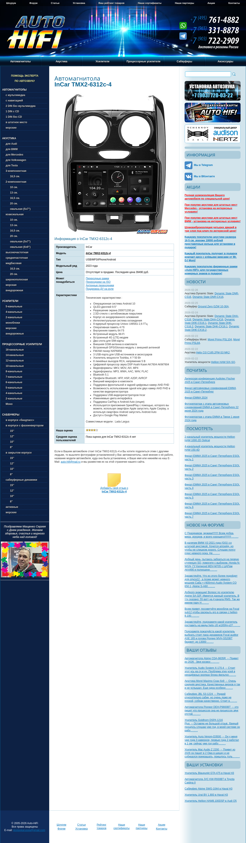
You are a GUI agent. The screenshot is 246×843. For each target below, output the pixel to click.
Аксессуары (225, 61)
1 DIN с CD (12, 111)
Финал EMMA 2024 (196, 397)
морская (11, 285)
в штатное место (16, 122)
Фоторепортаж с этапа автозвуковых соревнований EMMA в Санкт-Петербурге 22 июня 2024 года (212, 407)
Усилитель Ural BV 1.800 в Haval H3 (206, 794)
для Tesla (12, 165)
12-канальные (15, 360)
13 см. (12, 192)
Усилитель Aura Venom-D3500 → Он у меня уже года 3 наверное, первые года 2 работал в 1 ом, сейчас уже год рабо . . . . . (212, 740)
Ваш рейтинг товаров (111, 3)
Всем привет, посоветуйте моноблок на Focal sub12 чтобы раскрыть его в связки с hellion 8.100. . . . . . (212, 612)
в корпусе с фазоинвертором (25, 425)
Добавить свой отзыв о (114, 490)
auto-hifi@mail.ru (71, 461)
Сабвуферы (184, 61)
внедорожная (14, 290)
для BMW (12, 149)
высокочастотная (17, 252)
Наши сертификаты (150, 3)
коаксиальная (15, 214)
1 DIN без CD (14, 116)
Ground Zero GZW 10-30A (213, 306)
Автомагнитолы (20, 61)
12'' (10, 436)
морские (11, 127)
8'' (9, 447)
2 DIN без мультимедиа (20, 106)
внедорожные (15, 333)
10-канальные (15, 366)
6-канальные (14, 382)
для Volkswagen (16, 160)
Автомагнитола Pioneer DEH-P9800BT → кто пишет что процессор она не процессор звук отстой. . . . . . (212, 710)
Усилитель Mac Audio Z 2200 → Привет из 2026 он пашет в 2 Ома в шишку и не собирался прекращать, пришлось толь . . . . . (212, 753)
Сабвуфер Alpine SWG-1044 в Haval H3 (208, 788)
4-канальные (14, 311)
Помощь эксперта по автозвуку (25, 78)
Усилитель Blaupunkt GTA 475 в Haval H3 (209, 773)
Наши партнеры (184, 3)
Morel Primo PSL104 (220, 339)
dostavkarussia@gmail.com (29, 830)
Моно (9, 404)
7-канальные (14, 376)
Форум (33, 3)
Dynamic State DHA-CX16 (208, 319)
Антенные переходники (100, 285)
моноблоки (13, 322)
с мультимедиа (15, 95)
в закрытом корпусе (19, 452)
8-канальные (14, 371)
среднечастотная (17, 257)
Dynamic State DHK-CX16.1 (211, 326)
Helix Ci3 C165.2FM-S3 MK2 (213, 352)
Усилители (102, 61)
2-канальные (14, 317)
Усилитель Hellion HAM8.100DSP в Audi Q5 (211, 800)
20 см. (12, 203)
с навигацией (14, 100)
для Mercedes (14, 154)
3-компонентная (16, 170)
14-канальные (15, 355)
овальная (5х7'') (18, 208)
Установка (79, 3)
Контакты (234, 3)
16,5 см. (13, 176)
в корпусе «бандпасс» (20, 420)
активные (12, 506)
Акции (211, 3)
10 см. (12, 187)
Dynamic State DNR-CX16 (208, 296)
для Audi (11, 143)
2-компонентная (16, 181)
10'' (10, 441)
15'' (10, 430)
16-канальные (15, 349)
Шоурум (11, 3)
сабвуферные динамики (21, 479)
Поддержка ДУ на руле (100, 288)
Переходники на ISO (98, 281)
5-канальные (14, 306)
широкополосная (17, 279)
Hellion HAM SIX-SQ (223, 362)
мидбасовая (14, 263)
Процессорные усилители (143, 61)
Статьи (55, 3)
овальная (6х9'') (18, 246)
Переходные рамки (97, 278)
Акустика (61, 61)
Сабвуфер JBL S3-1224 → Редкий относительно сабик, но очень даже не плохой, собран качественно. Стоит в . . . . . (211, 697)
